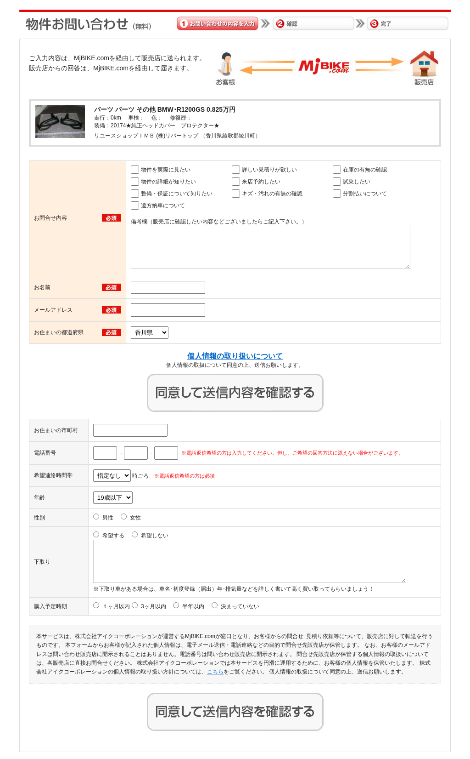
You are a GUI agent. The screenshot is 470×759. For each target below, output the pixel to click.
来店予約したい (261, 181)
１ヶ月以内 (116, 606)
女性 (135, 517)
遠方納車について (163, 205)
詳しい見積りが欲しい (269, 169)
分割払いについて (365, 193)
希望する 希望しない (135, 535)
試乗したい (356, 181)
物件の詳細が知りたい (168, 181)
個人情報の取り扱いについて (235, 356)
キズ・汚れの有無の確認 (272, 193)
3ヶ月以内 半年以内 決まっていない (200, 606)
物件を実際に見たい (165, 169)
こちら (215, 671)
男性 (107, 517)
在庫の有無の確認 (365, 169)
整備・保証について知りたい (177, 193)
